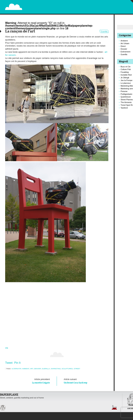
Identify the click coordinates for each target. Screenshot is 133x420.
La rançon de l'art (20, 31)
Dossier (124, 49)
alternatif (16, 369)
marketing (56, 369)
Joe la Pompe (126, 80)
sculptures (67, 369)
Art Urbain (125, 43)
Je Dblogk (125, 78)
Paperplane (34, 5)
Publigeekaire (126, 94)
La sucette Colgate (31, 381)
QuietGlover (126, 97)
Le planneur (126, 83)
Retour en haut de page (114, 407)
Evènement (125, 52)
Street (77, 369)
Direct (123, 46)
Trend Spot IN (126, 105)
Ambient (25, 369)
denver (37, 369)
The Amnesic (126, 102)
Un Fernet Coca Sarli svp (83, 381)
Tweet (9, 362)
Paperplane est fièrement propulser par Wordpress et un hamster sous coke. (3, 407)
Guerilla (104, 32)
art (31, 369)
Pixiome (124, 91)
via (6, 348)
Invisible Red (126, 75)
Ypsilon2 (124, 108)
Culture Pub (126, 69)
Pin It (17, 362)
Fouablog (125, 72)
